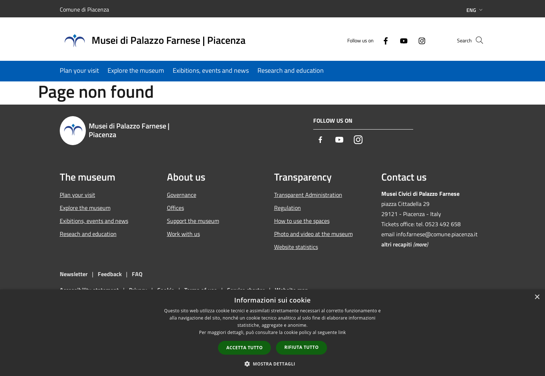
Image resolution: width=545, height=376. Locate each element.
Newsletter (74, 274)
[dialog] (272, 333)
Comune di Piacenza (84, 9)
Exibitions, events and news (94, 220)
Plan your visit (77, 194)
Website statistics (296, 246)
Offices (175, 207)
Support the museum (193, 220)
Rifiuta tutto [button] (301, 347)
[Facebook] (373, 40)
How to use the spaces (302, 220)
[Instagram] (409, 40)
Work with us (183, 233)
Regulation (287, 207)
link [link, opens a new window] (342, 332)
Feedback (110, 274)
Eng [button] (475, 10)
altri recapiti (396, 244)
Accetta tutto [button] (244, 348)
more (421, 244)
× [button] (537, 297)
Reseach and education (88, 233)
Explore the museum (85, 207)
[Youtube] (391, 40)
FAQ (137, 274)
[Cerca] (477, 40)
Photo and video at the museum (313, 233)
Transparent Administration (308, 194)
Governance (181, 194)
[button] (272, 363)
